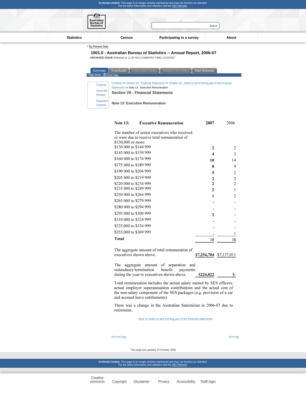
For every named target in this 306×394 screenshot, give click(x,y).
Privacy (163, 381)
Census (126, 37)
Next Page (234, 336)
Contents (101, 84)
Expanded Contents (102, 103)
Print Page (110, 75)
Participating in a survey (179, 37)
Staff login (208, 381)
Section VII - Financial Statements (145, 83)
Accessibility (186, 381)
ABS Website (179, 5)
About (231, 37)
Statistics (74, 37)
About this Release (102, 92)
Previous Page (119, 336)
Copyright (119, 381)
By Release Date (98, 46)
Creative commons (97, 379)
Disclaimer (142, 381)
